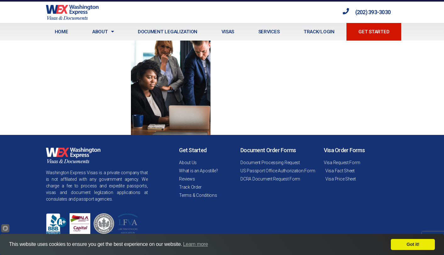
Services (269, 32)
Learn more (195, 244)
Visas (228, 32)
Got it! (413, 244)
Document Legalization (167, 32)
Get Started (373, 32)
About (103, 31)
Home (61, 32)
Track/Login (319, 32)
